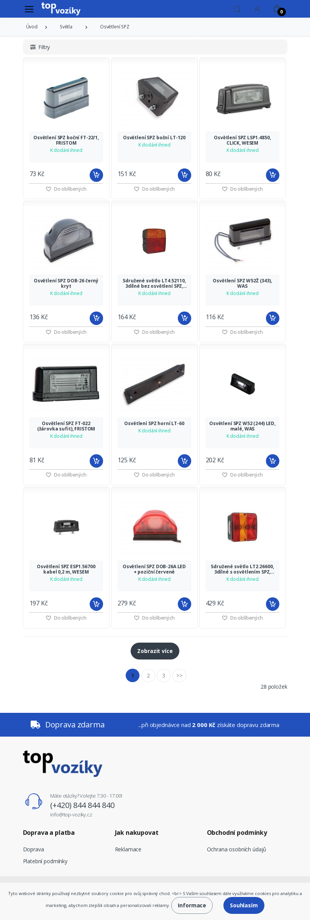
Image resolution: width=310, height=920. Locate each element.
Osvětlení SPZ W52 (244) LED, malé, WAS (242, 426)
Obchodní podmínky (237, 832)
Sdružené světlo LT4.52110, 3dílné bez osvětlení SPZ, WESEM (154, 283)
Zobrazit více (154, 651)
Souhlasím (244, 905)
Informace (192, 905)
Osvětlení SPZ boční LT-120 (154, 137)
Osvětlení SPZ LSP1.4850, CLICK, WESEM (242, 140)
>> (179, 675)
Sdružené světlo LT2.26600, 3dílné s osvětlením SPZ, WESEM (242, 569)
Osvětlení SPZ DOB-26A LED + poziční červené (154, 569)
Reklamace (128, 849)
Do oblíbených (154, 188)
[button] (237, 8)
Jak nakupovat (137, 832)
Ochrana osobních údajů (237, 849)
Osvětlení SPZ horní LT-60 (154, 423)
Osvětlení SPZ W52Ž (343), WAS (242, 283)
